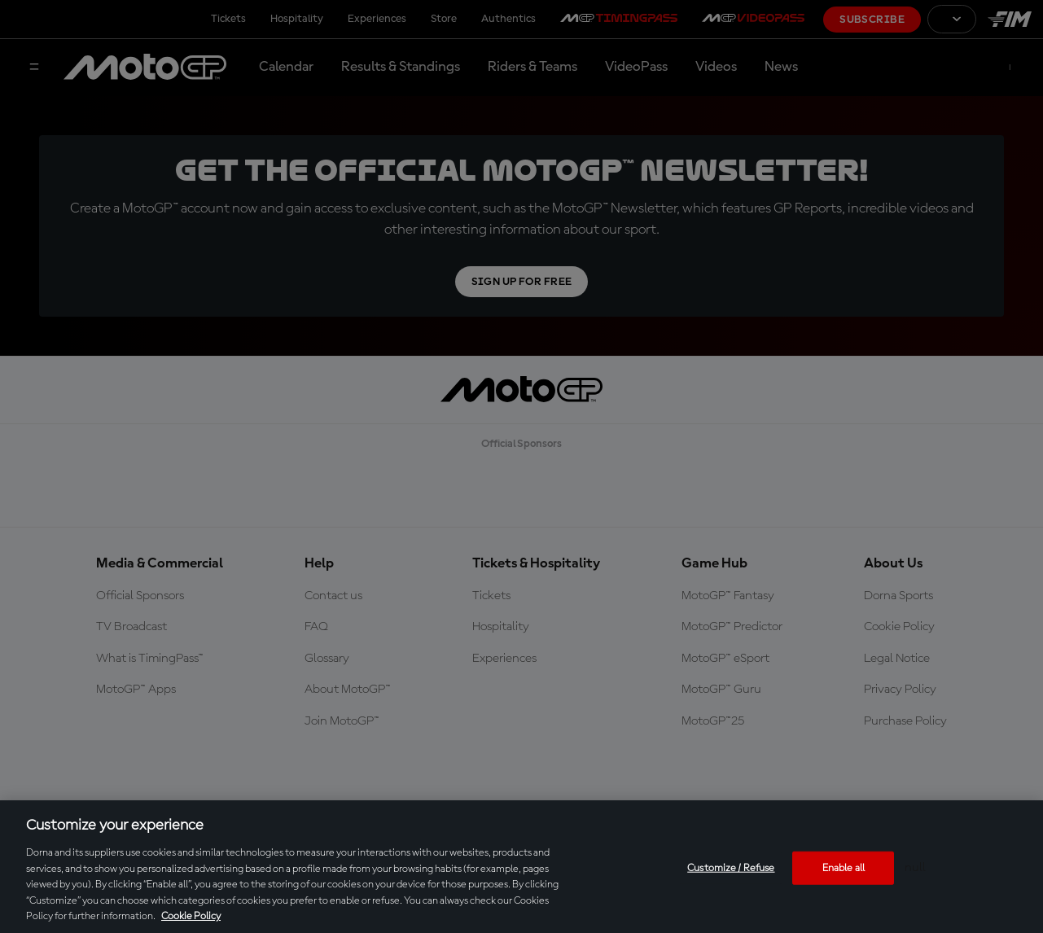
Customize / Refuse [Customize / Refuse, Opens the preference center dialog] (730, 867)
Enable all (843, 867)
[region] (521, 866)
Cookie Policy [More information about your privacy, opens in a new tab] (191, 916)
